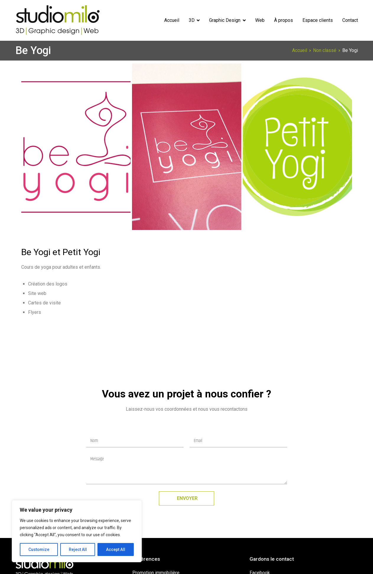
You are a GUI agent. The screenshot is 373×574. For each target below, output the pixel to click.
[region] (77, 531)
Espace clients (317, 20)
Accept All (115, 549)
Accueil (171, 20)
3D (192, 20)
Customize (38, 549)
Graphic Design (224, 20)
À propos (283, 20)
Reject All (78, 549)
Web (260, 20)
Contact (350, 20)
